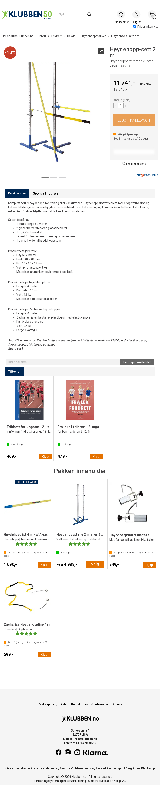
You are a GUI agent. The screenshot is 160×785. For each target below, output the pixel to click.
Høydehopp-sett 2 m (125, 36)
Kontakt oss (79, 704)
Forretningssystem (46, 781)
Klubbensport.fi (117, 768)
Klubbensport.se (82, 768)
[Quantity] (120, 105)
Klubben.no (26, 36)
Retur (64, 704)
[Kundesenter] (121, 14)
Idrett (42, 36)
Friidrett (56, 36)
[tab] (17, 193)
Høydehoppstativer (93, 36)
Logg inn (136, 14)
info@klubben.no (85, 738)
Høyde (71, 36)
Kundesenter (100, 704)
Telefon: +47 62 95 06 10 (80, 743)
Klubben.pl (148, 768)
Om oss (117, 704)
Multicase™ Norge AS (112, 781)
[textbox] (62, 362)
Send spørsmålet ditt (137, 362)
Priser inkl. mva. (145, 26)
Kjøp (134, 120)
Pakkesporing (47, 704)
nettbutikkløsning (74, 781)
